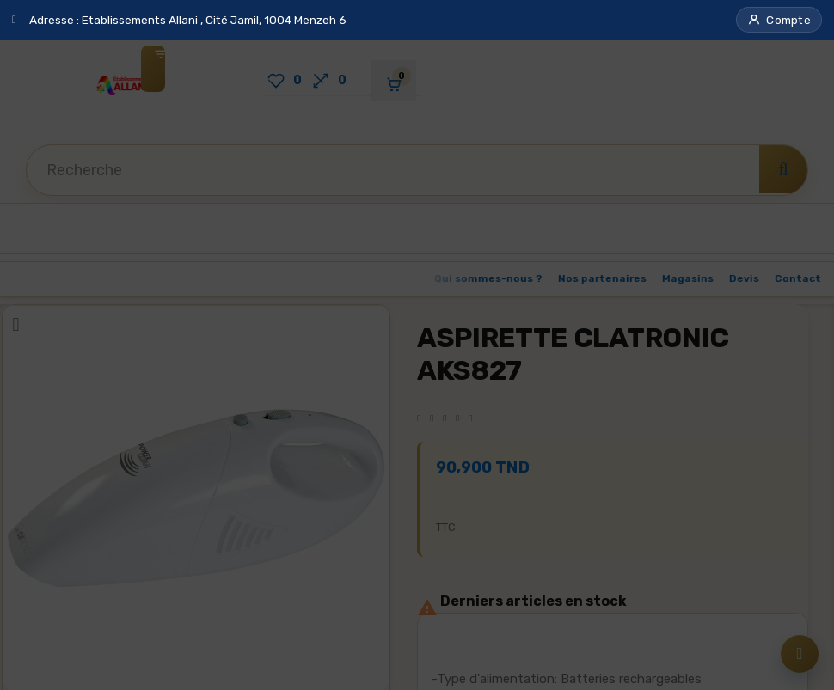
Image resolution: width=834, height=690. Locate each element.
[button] (779, 20)
